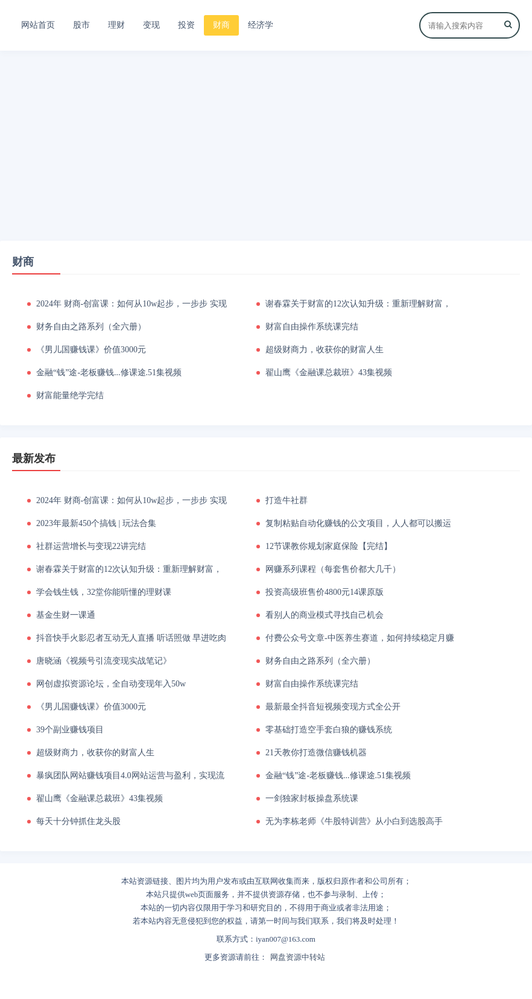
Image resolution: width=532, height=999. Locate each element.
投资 (186, 25)
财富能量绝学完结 (70, 395)
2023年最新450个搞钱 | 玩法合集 (96, 523)
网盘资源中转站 (297, 957)
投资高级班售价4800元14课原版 (324, 592)
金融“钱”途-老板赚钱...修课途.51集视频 (109, 372)
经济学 (260, 25)
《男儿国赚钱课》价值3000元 (91, 349)
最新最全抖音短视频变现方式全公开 (333, 706)
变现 (151, 25)
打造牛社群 (286, 500)
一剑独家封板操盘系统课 (311, 798)
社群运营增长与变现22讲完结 (91, 546)
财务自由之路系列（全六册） (91, 326)
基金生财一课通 (65, 615)
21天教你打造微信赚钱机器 (316, 752)
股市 (81, 25)
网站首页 (38, 25)
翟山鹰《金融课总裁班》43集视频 (328, 372)
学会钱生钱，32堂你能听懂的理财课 (103, 592)
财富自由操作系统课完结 (311, 326)
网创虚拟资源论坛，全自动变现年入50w (111, 683)
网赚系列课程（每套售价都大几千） (333, 569)
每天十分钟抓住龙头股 (78, 821)
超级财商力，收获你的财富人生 (324, 349)
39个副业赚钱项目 (70, 729)
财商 (221, 25)
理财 (116, 25)
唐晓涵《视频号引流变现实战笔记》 (103, 660)
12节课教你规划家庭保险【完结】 (328, 546)
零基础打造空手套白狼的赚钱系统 (328, 729)
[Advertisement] (266, 144)
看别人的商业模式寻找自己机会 (324, 615)
